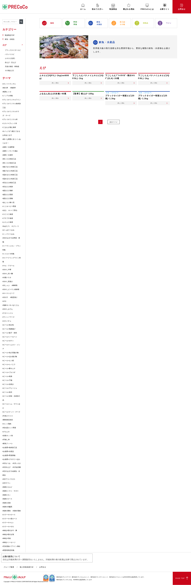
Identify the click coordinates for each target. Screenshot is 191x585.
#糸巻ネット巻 (7, 435)
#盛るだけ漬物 (7, 198)
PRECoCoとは (147, 7)
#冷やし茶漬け (7, 281)
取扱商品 (113, 7)
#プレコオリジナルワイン (11, 100)
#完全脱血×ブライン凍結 (11, 546)
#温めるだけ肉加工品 (10, 175)
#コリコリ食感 (7, 214)
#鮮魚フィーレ (7, 443)
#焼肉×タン (6, 495)
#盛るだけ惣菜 (7, 194)
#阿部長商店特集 (8, 550)
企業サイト (164, 7)
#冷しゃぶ (6, 285)
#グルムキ (6, 432)
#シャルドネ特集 (8, 254)
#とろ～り (15, 226)
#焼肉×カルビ (7, 487)
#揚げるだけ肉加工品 (10, 167)
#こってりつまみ (8, 234)
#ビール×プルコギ (8, 372)
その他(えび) (9, 70)
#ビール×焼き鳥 (8, 325)
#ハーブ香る (13, 210)
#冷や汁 (5, 297)
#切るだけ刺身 (7, 187)
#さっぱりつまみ (8, 230)
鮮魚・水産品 (9, 39)
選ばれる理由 (128, 7)
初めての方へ (97, 7)
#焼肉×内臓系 (7, 507)
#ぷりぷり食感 (7, 222)
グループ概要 (9, 567)
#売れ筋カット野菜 (9, 428)
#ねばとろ (6, 226)
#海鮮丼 (13, 88)
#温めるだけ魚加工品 (10, 179)
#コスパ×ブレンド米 (9, 123)
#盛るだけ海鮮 (7, 190)
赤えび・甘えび (10, 62)
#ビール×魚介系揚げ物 (10, 353)
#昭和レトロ (6, 92)
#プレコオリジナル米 (10, 119)
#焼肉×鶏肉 (17, 511)
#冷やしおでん (7, 309)
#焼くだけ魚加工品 (9, 163)
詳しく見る (55, 84)
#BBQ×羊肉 (6, 538)
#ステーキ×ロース (8, 515)
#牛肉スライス (7, 416)
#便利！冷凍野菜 (8, 147)
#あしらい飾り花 (8, 202)
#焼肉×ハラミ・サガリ (10, 491)
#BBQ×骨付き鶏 (8, 534)
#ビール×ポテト (8, 341)
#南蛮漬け (13, 297)
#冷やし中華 (6, 269)
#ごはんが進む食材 (9, 127)
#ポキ (4, 301)
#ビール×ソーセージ (9, 337)
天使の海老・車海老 (12, 66)
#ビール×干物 (7, 380)
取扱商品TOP (9, 35)
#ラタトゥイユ (7, 313)
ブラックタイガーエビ (13, 50)
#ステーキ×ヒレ (8, 522)
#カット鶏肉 (6, 424)
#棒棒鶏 (14, 285)
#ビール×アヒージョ (9, 388)
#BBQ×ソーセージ (8, 542)
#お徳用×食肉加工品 (9, 447)
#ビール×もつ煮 (8, 360)
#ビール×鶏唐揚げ (8, 329)
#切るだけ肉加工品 (9, 183)
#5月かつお (6, 463)
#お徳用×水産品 (8, 451)
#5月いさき (17, 463)
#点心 (4, 210)
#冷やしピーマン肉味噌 (10, 289)
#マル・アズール (8, 266)
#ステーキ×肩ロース (9, 519)
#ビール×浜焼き (8, 384)
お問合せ (182, 7)
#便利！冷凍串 (7, 155)
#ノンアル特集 (7, 96)
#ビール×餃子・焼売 (9, 333)
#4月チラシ (6, 483)
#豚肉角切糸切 (7, 420)
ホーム (83, 7)
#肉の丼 (5, 88)
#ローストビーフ (8, 293)
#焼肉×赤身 (6, 503)
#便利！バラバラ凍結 (10, 151)
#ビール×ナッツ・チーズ (11, 412)
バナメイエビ (9, 54)
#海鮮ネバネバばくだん (10, 305)
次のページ (114, 126)
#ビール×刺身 (7, 376)
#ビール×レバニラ (8, 364)
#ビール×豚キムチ (8, 368)
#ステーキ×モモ (8, 526)
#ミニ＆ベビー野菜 (9, 206)
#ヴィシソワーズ (8, 317)
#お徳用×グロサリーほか (11, 459)
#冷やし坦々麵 (7, 273)
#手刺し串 (6, 440)
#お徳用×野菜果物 (8, 455)
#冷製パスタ (6, 277)
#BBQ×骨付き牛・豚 (9, 530)
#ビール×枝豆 (7, 392)
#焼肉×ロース (7, 499)
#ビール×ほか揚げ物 (9, 356)
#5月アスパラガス (8, 479)
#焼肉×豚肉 (6, 511)
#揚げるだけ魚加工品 (10, 171)
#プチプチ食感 (7, 218)
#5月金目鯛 (17, 467)
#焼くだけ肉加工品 (9, 159)
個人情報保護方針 (27, 567)
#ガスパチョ (6, 321)
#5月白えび (6, 467)
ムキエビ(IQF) (10, 58)
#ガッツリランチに (9, 84)
